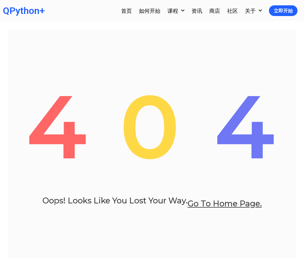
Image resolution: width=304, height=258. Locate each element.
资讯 (196, 10)
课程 (175, 11)
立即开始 (283, 10)
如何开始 (149, 10)
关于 (253, 11)
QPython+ (24, 10)
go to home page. (225, 210)
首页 (126, 10)
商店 (214, 10)
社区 (232, 10)
